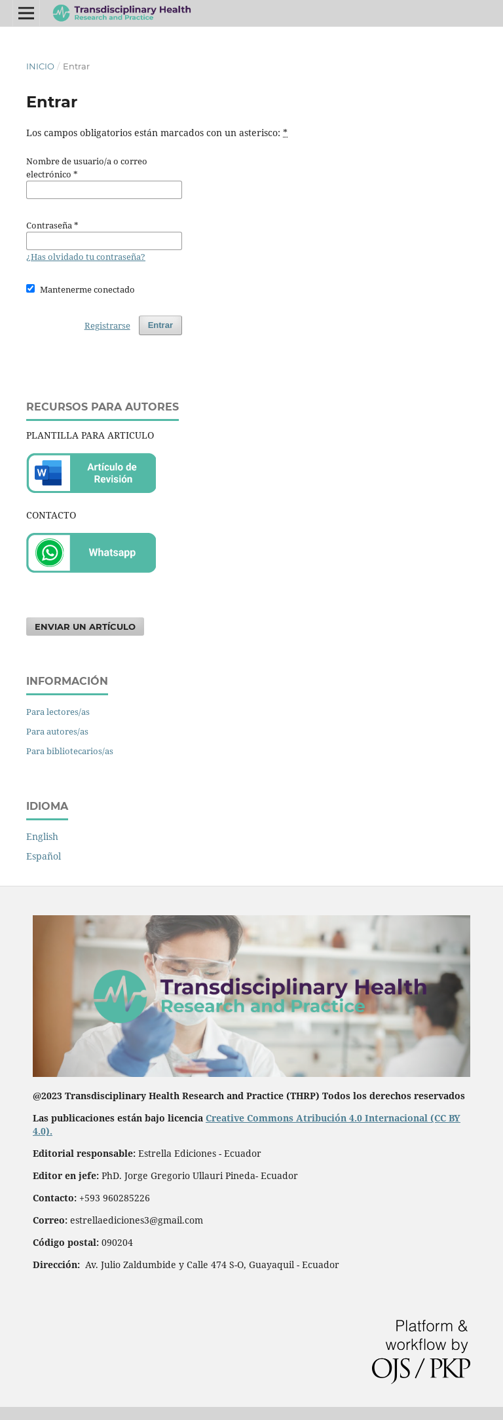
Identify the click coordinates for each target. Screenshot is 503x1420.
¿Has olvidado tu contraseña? (85, 257)
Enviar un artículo (85, 626)
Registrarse (107, 325)
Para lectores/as (58, 712)
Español (43, 856)
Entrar (160, 325)
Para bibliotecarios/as (69, 751)
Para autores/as (57, 731)
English (42, 836)
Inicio (40, 66)
